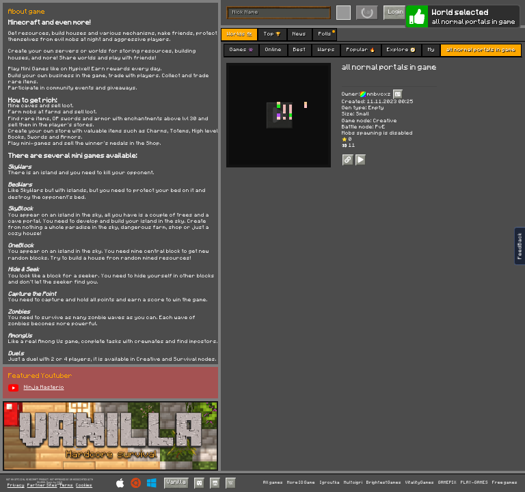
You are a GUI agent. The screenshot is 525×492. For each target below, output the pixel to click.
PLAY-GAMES (474, 482)
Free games (504, 482)
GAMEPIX (447, 482)
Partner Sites (42, 485)
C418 (59, 482)
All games (273, 482)
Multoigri (353, 482)
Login (395, 12)
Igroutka (330, 482)
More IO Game (301, 482)
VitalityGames (419, 482)
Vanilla (176, 482)
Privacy (16, 485)
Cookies (84, 485)
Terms (66, 485)
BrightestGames (383, 482)
